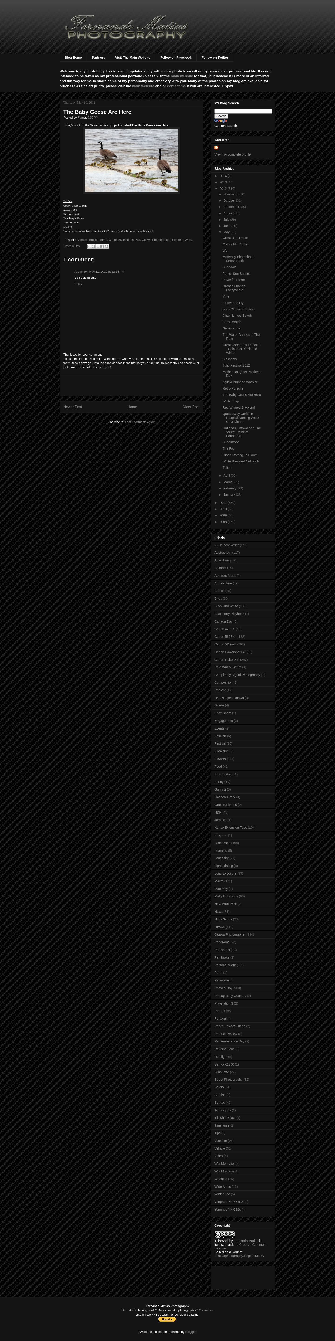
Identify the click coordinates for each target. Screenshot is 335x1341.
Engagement (223, 721)
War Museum (224, 1171)
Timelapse (221, 1125)
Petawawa (222, 980)
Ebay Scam (222, 713)
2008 (224, 522)
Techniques (222, 1110)
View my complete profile (232, 154)
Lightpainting (223, 866)
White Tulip (231, 401)
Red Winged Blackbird (239, 407)
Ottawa (135, 239)
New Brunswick (225, 904)
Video (218, 1156)
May (226, 232)
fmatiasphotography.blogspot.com (238, 1256)
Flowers (220, 759)
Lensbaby (221, 858)
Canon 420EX (224, 629)
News (218, 911)
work (224, 1241)
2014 (224, 176)
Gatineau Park (224, 797)
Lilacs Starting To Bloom (240, 455)
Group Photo (232, 328)
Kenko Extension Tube (230, 827)
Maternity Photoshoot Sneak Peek (238, 259)
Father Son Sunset (236, 273)
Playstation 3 (223, 1003)
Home (132, 407)
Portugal (220, 1018)
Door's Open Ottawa (229, 698)
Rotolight (220, 1057)
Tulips (227, 467)
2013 (224, 182)
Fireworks (221, 751)
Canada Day (223, 621)
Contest (220, 690)
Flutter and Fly (233, 303)
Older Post (191, 407)
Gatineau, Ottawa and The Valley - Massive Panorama (242, 432)
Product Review (225, 1034)
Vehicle (219, 1148)
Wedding (220, 1179)
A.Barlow (80, 271)
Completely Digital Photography (237, 675)
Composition (223, 682)
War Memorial (224, 1163)
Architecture (223, 583)
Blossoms (230, 359)
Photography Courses (230, 996)
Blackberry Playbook (229, 614)
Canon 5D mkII (119, 239)
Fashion (220, 736)
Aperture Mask (225, 575)
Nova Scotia (223, 919)
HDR (217, 812)
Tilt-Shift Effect (224, 1118)
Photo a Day (71, 246)
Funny (219, 782)
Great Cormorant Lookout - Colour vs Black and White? (241, 349)
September (231, 207)
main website (182, 76)
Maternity (221, 889)
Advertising (222, 560)
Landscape (222, 843)
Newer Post (72, 407)
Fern (80, 117)
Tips (217, 1133)
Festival (220, 743)
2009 (224, 515)
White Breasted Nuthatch (241, 461)
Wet (225, 250)
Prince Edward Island (229, 1026)
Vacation (220, 1141)
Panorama (222, 942)
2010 (224, 509)
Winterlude (222, 1194)
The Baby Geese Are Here (242, 395)
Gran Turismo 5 (225, 805)
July (226, 219)
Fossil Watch (232, 322)
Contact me (206, 1310)
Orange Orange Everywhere (234, 288)
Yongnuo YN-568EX (229, 1202)
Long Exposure (225, 873)
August (228, 213)
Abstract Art (222, 552)
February (230, 488)
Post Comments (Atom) (140, 422)
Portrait (219, 1011)
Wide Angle (222, 1186)
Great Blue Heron (235, 238)
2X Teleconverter (226, 545)
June (227, 226)
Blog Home (73, 57)
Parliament (222, 950)
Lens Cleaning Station (239, 309)
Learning (220, 850)
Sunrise (219, 1095)
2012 (224, 188)
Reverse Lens (224, 1049)
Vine (226, 296)
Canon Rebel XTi (226, 660)
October (229, 200)
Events (219, 728)
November (231, 194)
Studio (219, 1087)
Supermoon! (231, 442)
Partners (98, 57)
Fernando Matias (246, 1241)
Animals (82, 239)
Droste (219, 705)
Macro (219, 881)
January (229, 494)
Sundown (229, 267)
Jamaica (220, 820)
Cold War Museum (227, 667)
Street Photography (228, 1079)
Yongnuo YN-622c (227, 1209)
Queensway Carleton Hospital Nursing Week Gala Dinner (241, 418)
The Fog (229, 448)
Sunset (219, 1102)
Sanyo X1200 (224, 1064)
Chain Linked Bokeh (237, 315)
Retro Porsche (233, 388)
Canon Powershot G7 (230, 652)
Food (218, 766)
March (228, 482)
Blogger (190, 1332)
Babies (93, 239)
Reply (78, 283)
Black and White (226, 606)
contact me (176, 86)
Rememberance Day (229, 1041)
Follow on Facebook (176, 57)
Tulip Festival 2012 (236, 365)
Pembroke (221, 957)
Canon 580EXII (225, 636)
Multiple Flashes (226, 896)
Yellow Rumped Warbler (240, 382)
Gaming (220, 789)
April (227, 475)
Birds (103, 239)
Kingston (220, 835)
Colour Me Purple (235, 244)
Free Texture (223, 774)
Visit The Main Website (132, 57)
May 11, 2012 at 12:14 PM (106, 271)
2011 (224, 503)
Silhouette (221, 1072)
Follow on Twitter (214, 57)
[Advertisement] (131, 385)
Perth (218, 972)
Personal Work (182, 239)
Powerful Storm (234, 280)
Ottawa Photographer (156, 239)
